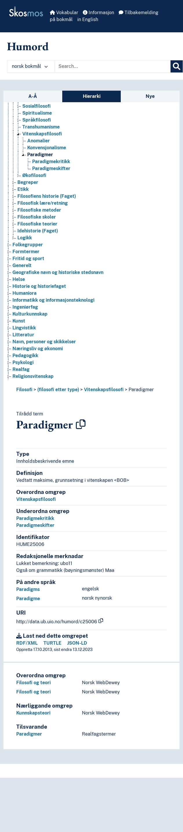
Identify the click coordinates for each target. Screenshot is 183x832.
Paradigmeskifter (35, 525)
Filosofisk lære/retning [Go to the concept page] (42, 203)
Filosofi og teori (33, 682)
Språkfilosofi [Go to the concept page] (36, 120)
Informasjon (98, 12)
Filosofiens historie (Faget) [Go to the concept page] (46, 196)
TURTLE (52, 643)
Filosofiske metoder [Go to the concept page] (39, 210)
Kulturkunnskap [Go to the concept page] (29, 314)
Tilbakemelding (138, 12)
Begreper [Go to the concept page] (27, 182)
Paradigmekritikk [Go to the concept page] (51, 161)
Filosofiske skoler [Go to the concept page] (36, 217)
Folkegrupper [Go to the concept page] (27, 244)
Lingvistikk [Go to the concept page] (24, 328)
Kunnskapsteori (33, 713)
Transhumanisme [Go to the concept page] (41, 127)
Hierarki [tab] (91, 96)
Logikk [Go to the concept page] (24, 237)
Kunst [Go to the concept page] (18, 321)
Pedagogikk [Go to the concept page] (25, 355)
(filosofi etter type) (58, 389)
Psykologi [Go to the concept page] (23, 362)
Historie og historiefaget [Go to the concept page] (39, 286)
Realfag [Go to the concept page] (21, 369)
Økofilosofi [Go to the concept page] (34, 175)
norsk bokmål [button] (30, 66)
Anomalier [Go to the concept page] (38, 140)
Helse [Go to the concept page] (18, 279)
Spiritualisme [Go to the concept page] (37, 113)
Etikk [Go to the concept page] (23, 189)
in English (87, 19)
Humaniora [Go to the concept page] (24, 293)
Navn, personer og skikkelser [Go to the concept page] (44, 341)
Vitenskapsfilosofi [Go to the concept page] (42, 134)
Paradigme (28, 598)
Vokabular (64, 12)
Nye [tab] (150, 96)
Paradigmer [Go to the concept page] (40, 154)
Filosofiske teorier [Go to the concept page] (37, 224)
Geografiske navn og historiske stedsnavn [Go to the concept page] (57, 272)
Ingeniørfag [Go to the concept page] (25, 307)
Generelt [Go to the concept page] (22, 265)
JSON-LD (77, 643)
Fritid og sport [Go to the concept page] (28, 258)
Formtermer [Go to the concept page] (25, 251)
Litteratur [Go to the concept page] (23, 334)
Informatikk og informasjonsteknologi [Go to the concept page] (53, 300)
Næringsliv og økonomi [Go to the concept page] (37, 348)
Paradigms (28, 589)
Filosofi (24, 389)
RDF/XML (27, 643)
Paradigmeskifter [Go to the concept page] (51, 168)
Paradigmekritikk (35, 518)
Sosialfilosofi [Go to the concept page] (36, 106)
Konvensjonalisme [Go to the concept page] (46, 147)
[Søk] (176, 66)
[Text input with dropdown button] (113, 66)
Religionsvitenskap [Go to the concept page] (33, 376)
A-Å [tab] (32, 96)
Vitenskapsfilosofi (104, 389)
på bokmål (61, 19)
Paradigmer (141, 389)
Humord (28, 46)
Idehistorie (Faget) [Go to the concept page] (37, 231)
